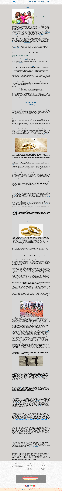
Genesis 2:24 (47, 32)
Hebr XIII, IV (28, 207)
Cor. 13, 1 (21, 238)
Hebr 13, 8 (28, 202)
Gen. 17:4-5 (39, 135)
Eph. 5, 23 (33, 35)
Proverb (14, 195)
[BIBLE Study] (43, 1)
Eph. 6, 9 (33, 49)
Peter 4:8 (36, 446)
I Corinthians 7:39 (43, 256)
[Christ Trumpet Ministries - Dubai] (32, 486)
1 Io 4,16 (13, 401)
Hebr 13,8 (46, 97)
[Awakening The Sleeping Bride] (26, 486)
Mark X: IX (13, 419)
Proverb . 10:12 (31, 446)
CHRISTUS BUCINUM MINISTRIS (20, 1)
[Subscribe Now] (30, 479)
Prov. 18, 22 (38, 28)
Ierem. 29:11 (46, 203)
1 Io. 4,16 (26, 36)
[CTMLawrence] (28, 486)
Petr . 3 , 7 (13, 41)
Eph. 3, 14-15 (46, 133)
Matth (21, 387)
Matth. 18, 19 (18, 34)
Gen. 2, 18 (13, 203)
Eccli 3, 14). (39, 405)
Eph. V (28, 40)
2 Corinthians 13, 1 (41, 34)
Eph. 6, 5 (30, 49)
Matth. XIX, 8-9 (25, 383)
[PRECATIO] (47, 1)
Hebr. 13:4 (20, 62)
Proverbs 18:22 (14, 207)
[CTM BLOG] (38, 1)
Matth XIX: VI (36, 246)
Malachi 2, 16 (24, 190)
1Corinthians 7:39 (21, 29)
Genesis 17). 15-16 (45, 135)
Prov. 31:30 (20, 193)
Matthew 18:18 (24, 239)
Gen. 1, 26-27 (18, 402)
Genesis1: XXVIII (14, 164)
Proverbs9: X (40, 58)
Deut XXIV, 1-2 (39, 376)
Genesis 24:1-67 (44, 200)
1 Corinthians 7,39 (38, 400)
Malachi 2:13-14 (31, 281)
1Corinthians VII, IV (27, 42)
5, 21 (26, 59)
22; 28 (30, 40)
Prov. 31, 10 (32, 98)
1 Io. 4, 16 (31, 265)
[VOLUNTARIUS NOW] (30, 1)
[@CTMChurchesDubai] (30, 486)
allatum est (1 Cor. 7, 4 (17, 47)
